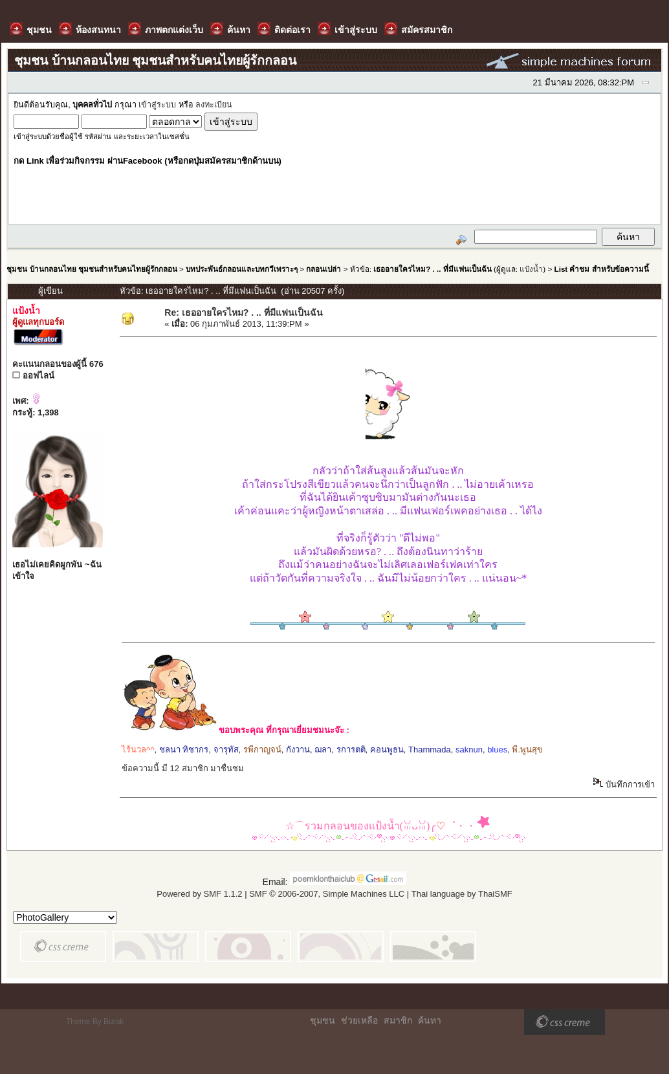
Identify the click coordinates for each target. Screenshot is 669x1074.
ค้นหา (429, 1020)
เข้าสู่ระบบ (157, 104)
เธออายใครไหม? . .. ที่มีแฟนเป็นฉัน (432, 269)
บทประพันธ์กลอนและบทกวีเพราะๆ (242, 269)
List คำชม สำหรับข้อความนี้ (601, 269)
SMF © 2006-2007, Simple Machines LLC (326, 894)
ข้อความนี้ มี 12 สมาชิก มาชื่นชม (183, 768)
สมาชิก (398, 1020)
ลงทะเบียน (213, 104)
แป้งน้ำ (531, 269)
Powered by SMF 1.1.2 (199, 894)
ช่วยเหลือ (359, 1020)
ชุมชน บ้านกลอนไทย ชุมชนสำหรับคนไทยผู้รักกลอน (91, 269)
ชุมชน (322, 1020)
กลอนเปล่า (323, 269)
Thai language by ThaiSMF (461, 894)
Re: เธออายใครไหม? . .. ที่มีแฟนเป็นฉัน (243, 312)
